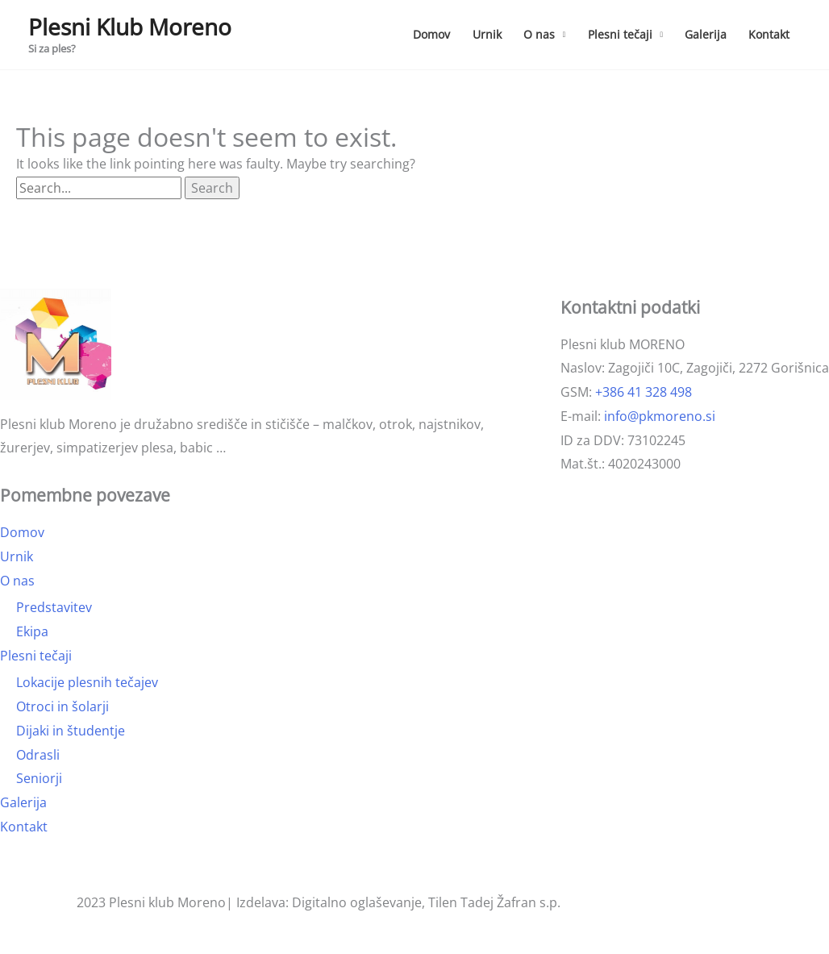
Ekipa (32, 631)
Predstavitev (54, 607)
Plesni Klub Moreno (129, 26)
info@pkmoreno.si (659, 416)
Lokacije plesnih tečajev (87, 682)
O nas (539, 34)
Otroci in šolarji (62, 706)
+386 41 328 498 (643, 392)
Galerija (706, 34)
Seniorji (39, 778)
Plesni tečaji (620, 34)
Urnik (487, 34)
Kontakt (768, 34)
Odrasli (38, 755)
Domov (431, 34)
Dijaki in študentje (70, 730)
